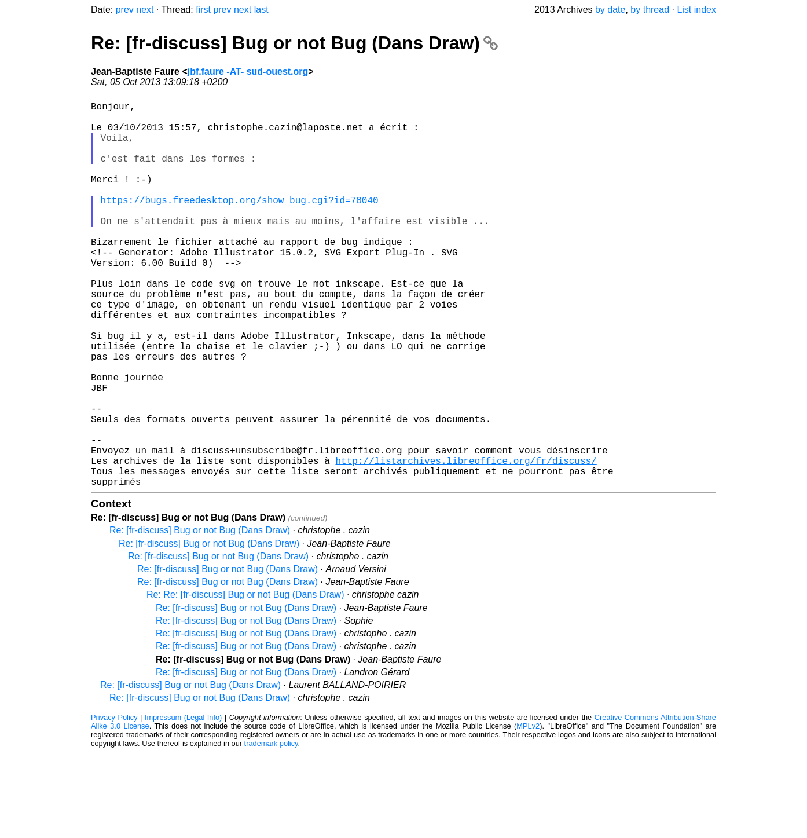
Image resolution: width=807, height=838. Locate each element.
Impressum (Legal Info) (183, 803)
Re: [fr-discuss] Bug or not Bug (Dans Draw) (294, 42)
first (203, 9)
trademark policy (271, 829)
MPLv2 (528, 811)
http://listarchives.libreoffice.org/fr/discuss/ (465, 541)
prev (125, 9)
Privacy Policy (114, 803)
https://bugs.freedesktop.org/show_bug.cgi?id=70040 (240, 223)
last (261, 9)
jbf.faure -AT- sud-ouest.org (248, 71)
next (144, 9)
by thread (649, 9)
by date (610, 9)
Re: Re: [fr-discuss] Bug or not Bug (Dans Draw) (245, 680)
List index (696, 9)
